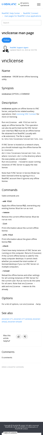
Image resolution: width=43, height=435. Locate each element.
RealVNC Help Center (11, 13)
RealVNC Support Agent (19, 47)
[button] (38, 4)
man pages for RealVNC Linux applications (22, 16)
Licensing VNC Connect (26, 114)
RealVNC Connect (30, 13)
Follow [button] (6, 40)
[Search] (21, 22)
